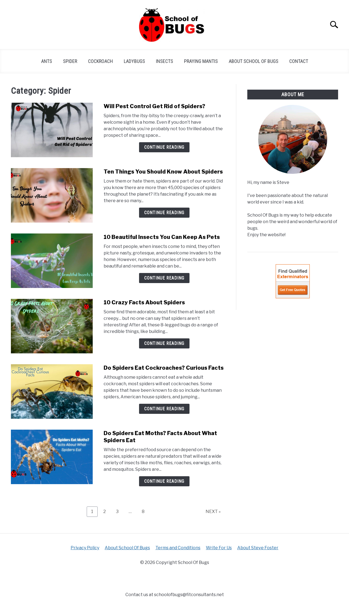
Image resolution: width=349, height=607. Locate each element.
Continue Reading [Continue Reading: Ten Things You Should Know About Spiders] (164, 212)
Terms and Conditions (177, 547)
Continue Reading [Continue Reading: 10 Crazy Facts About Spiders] (164, 343)
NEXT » (213, 511)
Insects (164, 61)
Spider (70, 61)
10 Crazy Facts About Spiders (144, 302)
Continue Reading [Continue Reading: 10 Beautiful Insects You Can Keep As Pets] (164, 278)
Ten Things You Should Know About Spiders (163, 171)
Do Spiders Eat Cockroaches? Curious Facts (164, 368)
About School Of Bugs (253, 61)
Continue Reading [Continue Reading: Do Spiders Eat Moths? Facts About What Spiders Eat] (164, 481)
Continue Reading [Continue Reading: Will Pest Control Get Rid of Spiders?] (164, 147)
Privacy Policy (85, 547)
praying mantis (201, 61)
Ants (46, 61)
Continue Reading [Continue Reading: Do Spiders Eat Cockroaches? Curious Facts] (164, 408)
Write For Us (219, 547)
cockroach (100, 61)
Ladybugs (134, 61)
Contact (298, 61)
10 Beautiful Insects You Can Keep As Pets (162, 237)
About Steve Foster (257, 547)
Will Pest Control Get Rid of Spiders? (154, 106)
